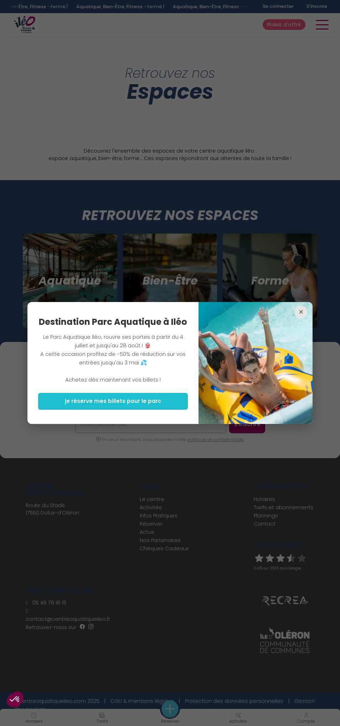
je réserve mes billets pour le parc (113, 401)
